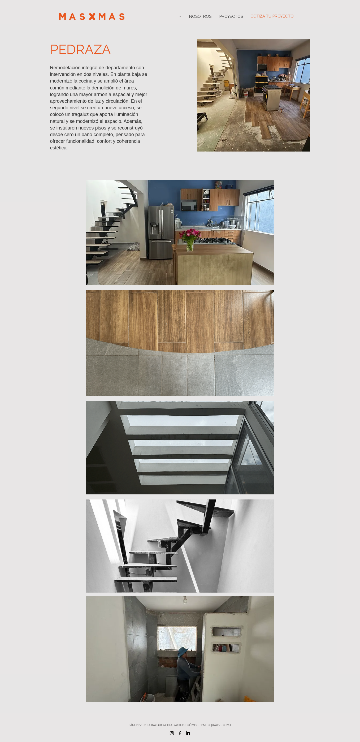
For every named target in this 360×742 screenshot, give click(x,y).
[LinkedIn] (187, 733)
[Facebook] (180, 733)
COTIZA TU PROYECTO (272, 16)
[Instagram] (172, 733)
